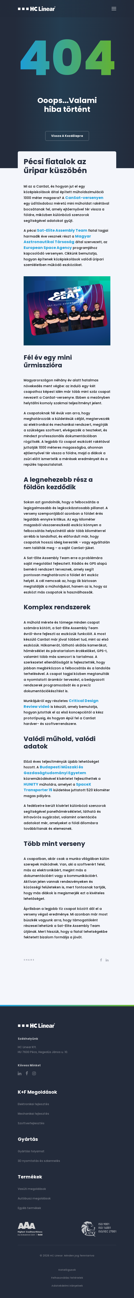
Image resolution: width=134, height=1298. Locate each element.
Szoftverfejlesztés (31, 1123)
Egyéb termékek (29, 1208)
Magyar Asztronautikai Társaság (57, 239)
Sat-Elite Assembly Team (62, 230)
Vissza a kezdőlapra (67, 136)
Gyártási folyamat (31, 1151)
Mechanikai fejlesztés (33, 1114)
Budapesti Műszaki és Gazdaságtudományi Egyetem (55, 770)
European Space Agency (48, 247)
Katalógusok (67, 1270)
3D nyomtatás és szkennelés (39, 1161)
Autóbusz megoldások (34, 1198)
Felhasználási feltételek (67, 1278)
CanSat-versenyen (84, 197)
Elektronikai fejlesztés (33, 1104)
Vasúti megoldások (32, 1189)
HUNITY (31, 784)
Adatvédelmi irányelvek (67, 1285)
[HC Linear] (37, 8)
